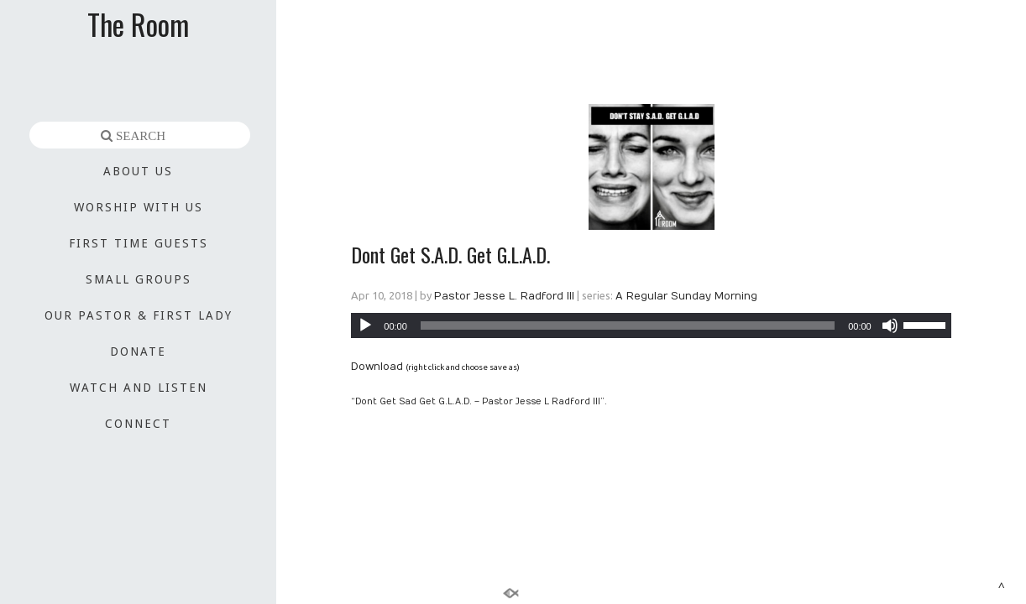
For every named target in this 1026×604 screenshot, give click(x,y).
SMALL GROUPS (138, 279)
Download (377, 366)
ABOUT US (138, 171)
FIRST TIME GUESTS (138, 243)
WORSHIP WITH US (138, 207)
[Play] (365, 325)
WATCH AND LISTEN (138, 387)
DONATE (138, 351)
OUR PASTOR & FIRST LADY (138, 315)
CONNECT (138, 423)
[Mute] (890, 325)
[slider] (628, 325)
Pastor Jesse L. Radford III (504, 296)
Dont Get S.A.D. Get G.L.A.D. (450, 254)
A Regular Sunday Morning (686, 296)
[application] (650, 325)
